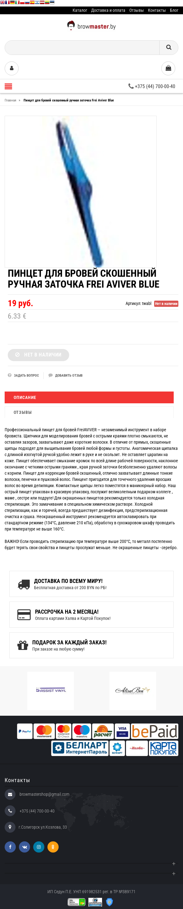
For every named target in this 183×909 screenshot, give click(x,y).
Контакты (157, 10)
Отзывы (136, 10)
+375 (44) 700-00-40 (151, 86)
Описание (25, 397)
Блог (174, 10)
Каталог (80, 10)
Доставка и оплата (108, 10)
